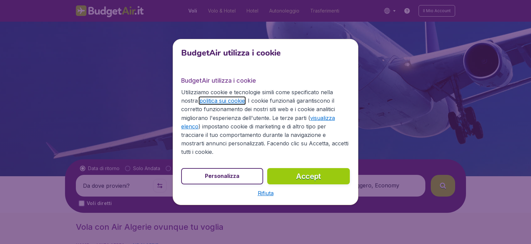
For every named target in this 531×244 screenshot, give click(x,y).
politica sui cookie (222, 100)
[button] (266, 193)
